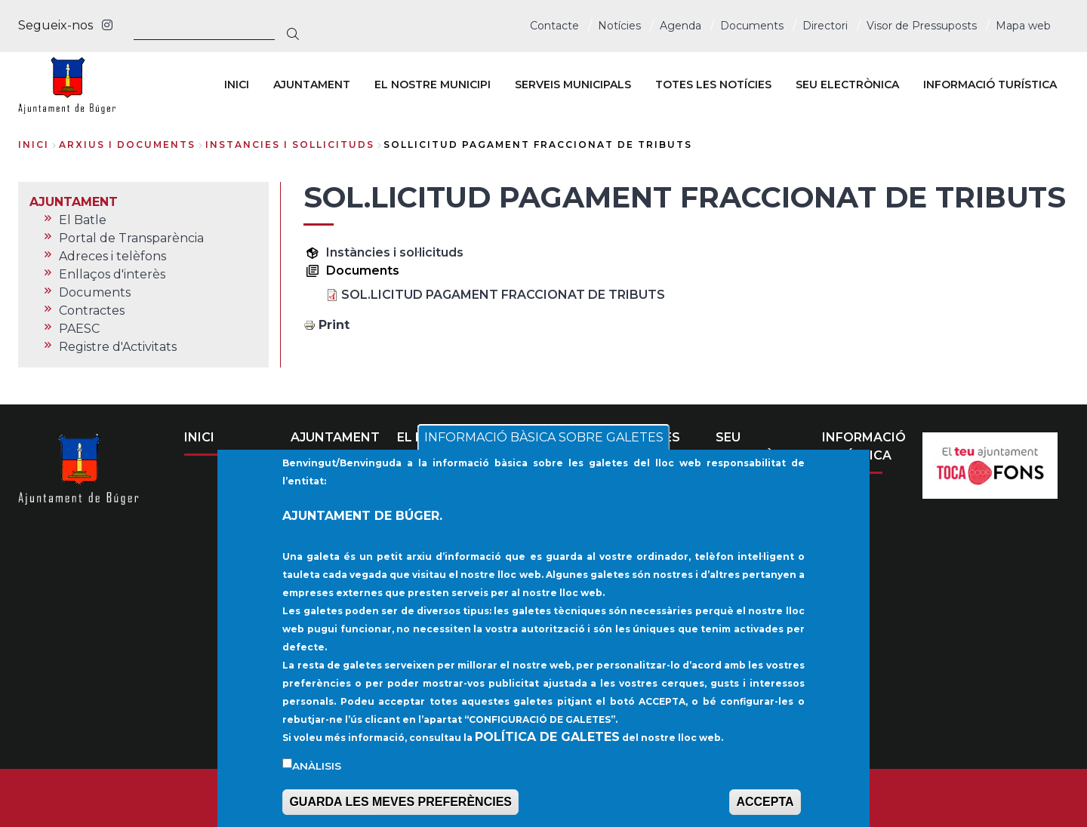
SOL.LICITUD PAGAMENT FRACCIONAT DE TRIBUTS (503, 294)
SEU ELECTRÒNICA (761, 446)
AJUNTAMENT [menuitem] (311, 84)
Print (334, 325)
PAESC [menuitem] (79, 328)
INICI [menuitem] (236, 84)
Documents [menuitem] (95, 292)
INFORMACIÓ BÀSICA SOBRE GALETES (544, 442)
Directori (825, 25)
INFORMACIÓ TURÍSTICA (864, 446)
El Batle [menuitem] (82, 220)
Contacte (554, 25)
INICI (199, 437)
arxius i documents (127, 144)
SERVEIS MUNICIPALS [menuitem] (573, 84)
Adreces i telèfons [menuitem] (112, 256)
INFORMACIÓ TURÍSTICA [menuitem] (990, 84)
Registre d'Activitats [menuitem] (118, 347)
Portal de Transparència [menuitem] (131, 238)
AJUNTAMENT (335, 437)
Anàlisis (316, 770)
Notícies (619, 25)
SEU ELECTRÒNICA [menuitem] (847, 84)
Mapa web (1023, 25)
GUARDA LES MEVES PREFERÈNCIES (400, 807)
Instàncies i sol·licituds (394, 252)
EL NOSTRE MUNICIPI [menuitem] (432, 84)
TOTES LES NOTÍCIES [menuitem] (713, 84)
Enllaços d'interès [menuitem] (112, 274)
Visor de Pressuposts (922, 25)
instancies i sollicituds (289, 144)
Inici (33, 144)
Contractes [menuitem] (92, 310)
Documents (752, 25)
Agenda (680, 25)
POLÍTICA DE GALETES (547, 741)
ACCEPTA (764, 807)
